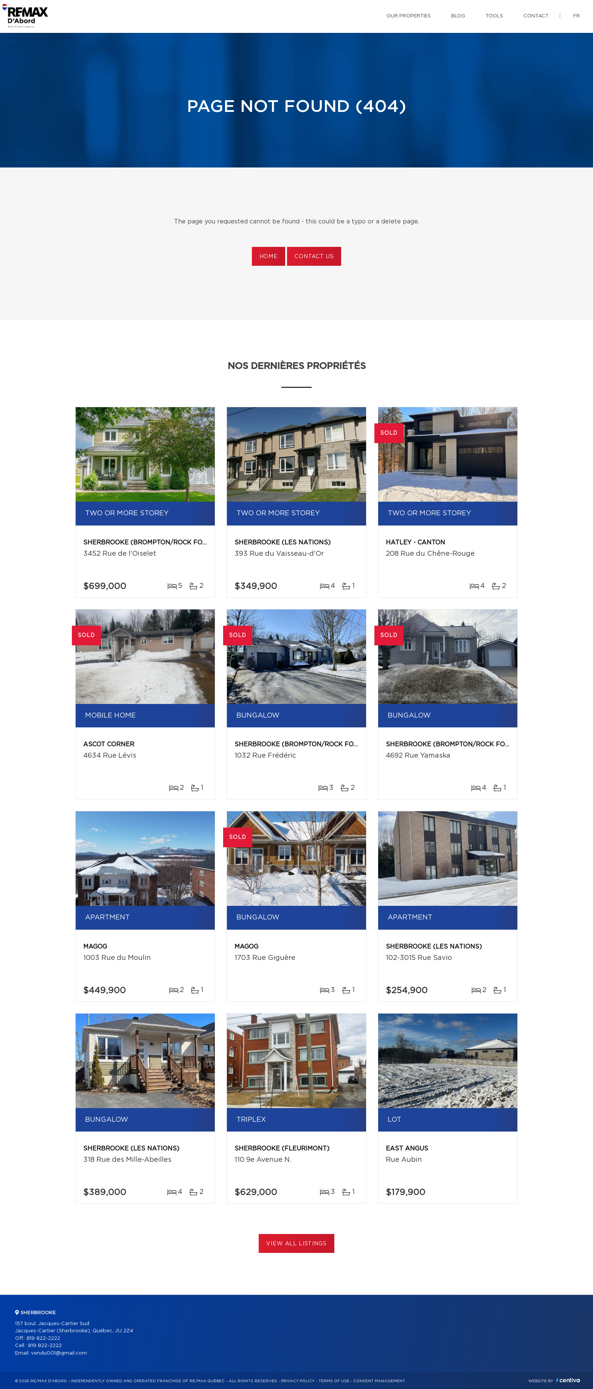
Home (268, 256)
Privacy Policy (298, 1381)
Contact (536, 16)
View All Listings (296, 1243)
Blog (458, 16)
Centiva (568, 1380)
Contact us (314, 256)
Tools (494, 16)
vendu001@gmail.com (59, 1353)
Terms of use (333, 1381)
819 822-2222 (43, 1338)
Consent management (379, 1381)
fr (576, 16)
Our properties (409, 16)
